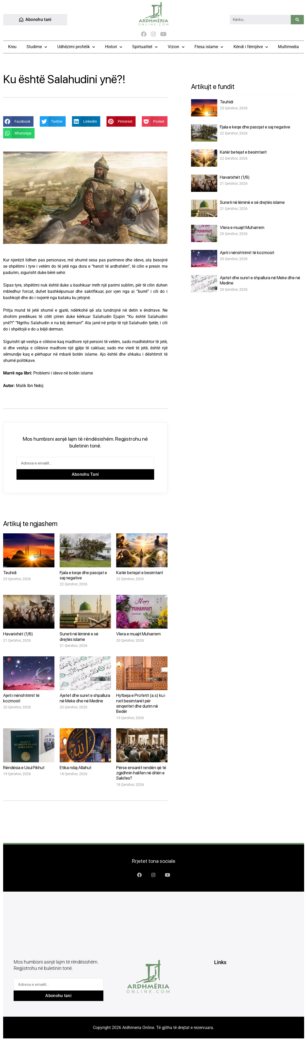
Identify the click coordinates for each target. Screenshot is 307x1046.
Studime (36, 47)
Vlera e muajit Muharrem (138, 634)
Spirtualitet (145, 47)
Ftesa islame (208, 47)
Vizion (176, 47)
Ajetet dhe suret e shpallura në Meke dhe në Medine (85, 698)
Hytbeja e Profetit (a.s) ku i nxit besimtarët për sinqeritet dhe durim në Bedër (140, 703)
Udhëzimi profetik (76, 47)
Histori (113, 47)
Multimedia (288, 47)
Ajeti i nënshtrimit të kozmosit (247, 253)
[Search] (297, 20)
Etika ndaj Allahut (75, 768)
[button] (18, 122)
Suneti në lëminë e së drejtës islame (79, 637)
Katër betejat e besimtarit (139, 573)
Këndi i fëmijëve (250, 47)
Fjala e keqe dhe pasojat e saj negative (255, 127)
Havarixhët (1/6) (18, 634)
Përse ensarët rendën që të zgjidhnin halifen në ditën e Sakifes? (141, 773)
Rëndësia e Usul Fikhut (23, 768)
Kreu (12, 47)
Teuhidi (9, 573)
